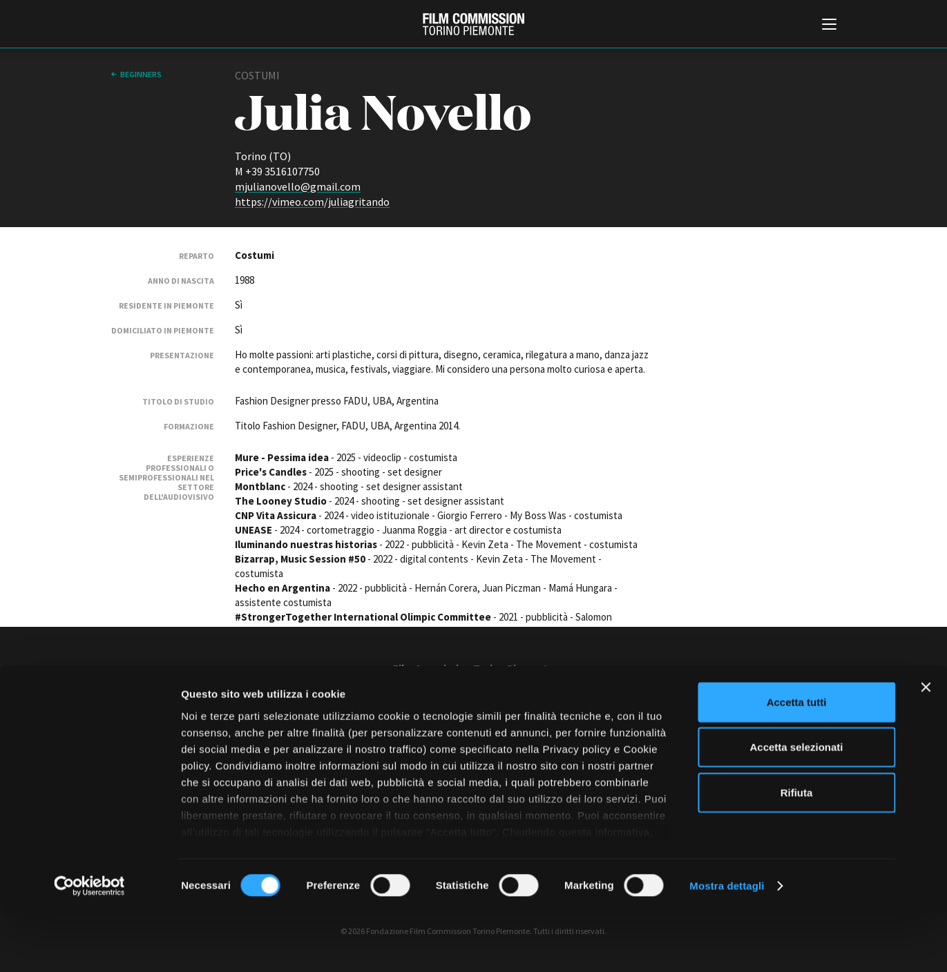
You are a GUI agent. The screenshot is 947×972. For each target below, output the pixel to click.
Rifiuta (797, 851)
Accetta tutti (797, 761)
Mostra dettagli (726, 945)
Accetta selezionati (796, 806)
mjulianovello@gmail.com (298, 186)
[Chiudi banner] (925, 746)
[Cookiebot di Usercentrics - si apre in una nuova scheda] (89, 945)
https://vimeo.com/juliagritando (312, 201)
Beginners (141, 74)
